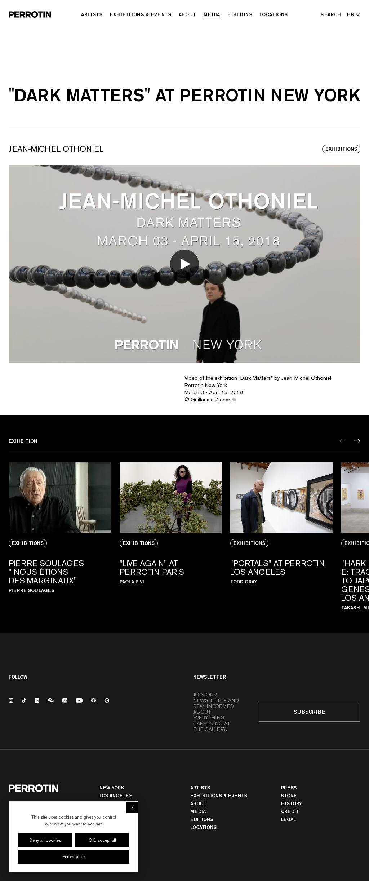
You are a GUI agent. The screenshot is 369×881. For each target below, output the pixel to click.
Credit (290, 811)
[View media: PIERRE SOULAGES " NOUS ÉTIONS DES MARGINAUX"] (60, 536)
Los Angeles (115, 795)
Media (212, 14)
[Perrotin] (30, 14)
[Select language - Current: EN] (352, 14)
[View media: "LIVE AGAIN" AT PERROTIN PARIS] (171, 536)
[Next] (357, 441)
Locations (273, 14)
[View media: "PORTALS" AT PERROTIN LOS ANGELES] (281, 536)
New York (111, 787)
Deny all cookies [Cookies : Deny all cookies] (45, 840)
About (187, 14)
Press (289, 787)
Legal (288, 819)
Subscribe (309, 711)
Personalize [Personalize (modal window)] (73, 857)
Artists (92, 14)
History (291, 803)
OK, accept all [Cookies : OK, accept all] (102, 840)
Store (289, 795)
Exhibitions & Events (141, 14)
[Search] (331, 14)
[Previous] (342, 441)
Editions (239, 14)
